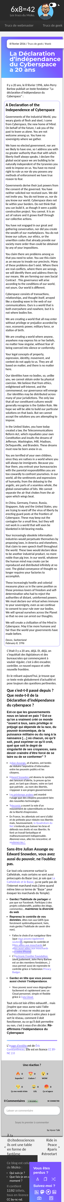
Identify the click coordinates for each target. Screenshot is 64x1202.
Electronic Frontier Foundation (31, 956)
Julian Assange (18, 763)
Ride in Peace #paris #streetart (49, 1147)
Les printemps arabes (21, 794)
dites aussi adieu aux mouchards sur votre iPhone (30, 950)
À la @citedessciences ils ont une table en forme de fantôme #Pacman (20, 1147)
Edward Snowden (19, 777)
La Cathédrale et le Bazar (31, 880)
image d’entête (18, 1046)
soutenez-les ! (17, 842)
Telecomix (15, 805)
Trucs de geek (52, 25)
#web (48, 43)
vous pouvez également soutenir (28, 940)
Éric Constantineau (23, 1047)
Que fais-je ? (20, 1179)
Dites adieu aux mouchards (27, 945)
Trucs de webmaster (19, 25)
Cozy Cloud (27, 996)
